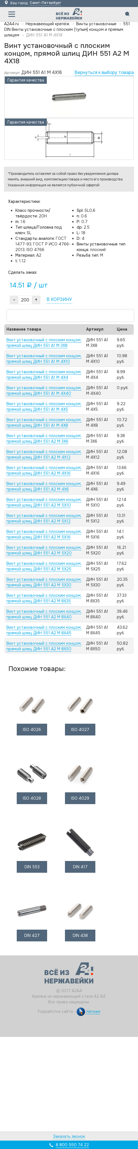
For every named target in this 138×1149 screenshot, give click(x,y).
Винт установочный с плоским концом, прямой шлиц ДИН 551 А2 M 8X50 (43, 646)
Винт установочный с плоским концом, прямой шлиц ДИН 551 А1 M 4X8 (43, 422)
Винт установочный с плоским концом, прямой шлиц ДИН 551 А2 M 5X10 (43, 502)
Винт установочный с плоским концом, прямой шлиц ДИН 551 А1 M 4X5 (43, 406)
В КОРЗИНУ (59, 299)
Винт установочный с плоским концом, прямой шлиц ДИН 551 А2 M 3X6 (43, 438)
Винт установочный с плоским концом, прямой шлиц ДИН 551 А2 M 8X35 (43, 598)
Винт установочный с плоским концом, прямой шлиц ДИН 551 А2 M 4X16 (43, 470)
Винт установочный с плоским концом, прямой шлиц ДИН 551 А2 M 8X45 (43, 630)
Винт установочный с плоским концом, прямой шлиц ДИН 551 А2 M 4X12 (43, 454)
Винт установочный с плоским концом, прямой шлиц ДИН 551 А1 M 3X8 (43, 342)
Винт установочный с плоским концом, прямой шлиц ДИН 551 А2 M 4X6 (43, 486)
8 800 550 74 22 (72, 1145)
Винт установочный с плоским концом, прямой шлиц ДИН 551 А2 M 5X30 (43, 582)
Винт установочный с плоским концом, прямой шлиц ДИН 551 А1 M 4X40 (43, 390)
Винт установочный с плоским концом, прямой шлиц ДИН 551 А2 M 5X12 (43, 518)
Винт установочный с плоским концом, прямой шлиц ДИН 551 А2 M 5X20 (43, 550)
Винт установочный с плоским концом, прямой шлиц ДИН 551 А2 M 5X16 (43, 534)
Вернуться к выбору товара (104, 72)
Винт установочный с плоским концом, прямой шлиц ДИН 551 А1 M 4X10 (43, 358)
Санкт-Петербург (45, 3)
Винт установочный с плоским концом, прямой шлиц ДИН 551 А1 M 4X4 (43, 374)
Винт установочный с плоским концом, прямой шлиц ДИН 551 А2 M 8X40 (43, 614)
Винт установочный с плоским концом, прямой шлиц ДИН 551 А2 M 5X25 (43, 566)
